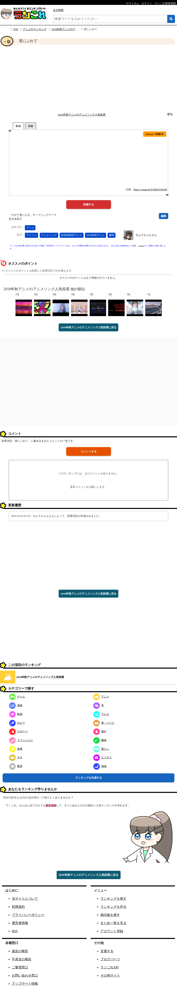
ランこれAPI (109, 967)
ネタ (15, 757)
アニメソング (49, 235)
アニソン (31, 235)
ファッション (21, 740)
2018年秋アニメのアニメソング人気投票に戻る (88, 327)
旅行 (100, 731)
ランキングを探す (113, 898)
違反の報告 (20, 951)
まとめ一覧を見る (113, 923)
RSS (15, 931)
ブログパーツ (110, 959)
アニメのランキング (35, 29)
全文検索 (58, 10)
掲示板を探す (110, 915)
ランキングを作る (113, 906)
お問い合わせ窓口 (25, 975)
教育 (15, 766)
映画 (15, 714)
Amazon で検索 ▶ (155, 134)
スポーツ (18, 731)
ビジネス (102, 757)
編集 (163, 215)
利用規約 (18, 906)
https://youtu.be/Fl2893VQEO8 (150, 189)
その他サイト (110, 975)
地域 (100, 766)
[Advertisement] (88, 78)
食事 (15, 748)
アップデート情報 (25, 983)
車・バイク (103, 722)
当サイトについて (25, 898)
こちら (141, 246)
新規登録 (51, 805)
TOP (15, 29)
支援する (106, 951)
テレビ (101, 714)
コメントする (89, 451)
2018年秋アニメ (95, 235)
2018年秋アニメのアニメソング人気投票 (75, 29)
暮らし (101, 748)
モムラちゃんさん (146, 235)
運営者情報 (20, 923)
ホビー (17, 722)
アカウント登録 (111, 931)
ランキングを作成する (88, 777)
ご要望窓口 (20, 967)
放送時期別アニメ (71, 235)
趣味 (111, 235)
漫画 (15, 705)
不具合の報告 (21, 959)
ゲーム (17, 696)
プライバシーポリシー (28, 915)
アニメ (30, 227)
